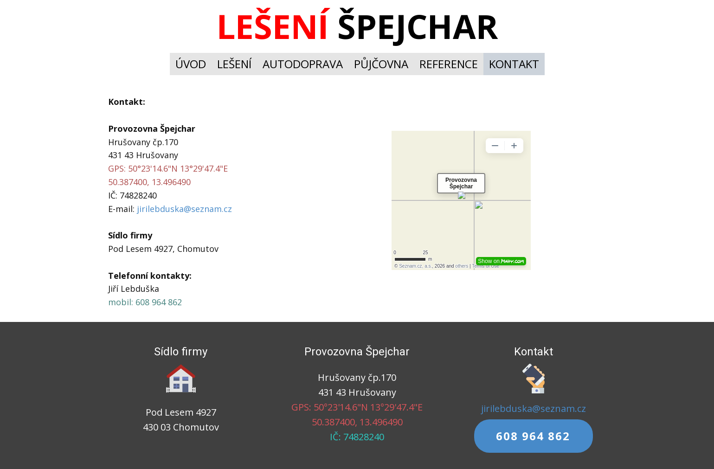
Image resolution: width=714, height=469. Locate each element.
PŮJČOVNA (381, 63)
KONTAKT (514, 63)
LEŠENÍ (234, 63)
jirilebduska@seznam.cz (184, 208)
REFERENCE (448, 63)
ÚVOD (190, 63)
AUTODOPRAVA (303, 63)
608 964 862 (533, 435)
